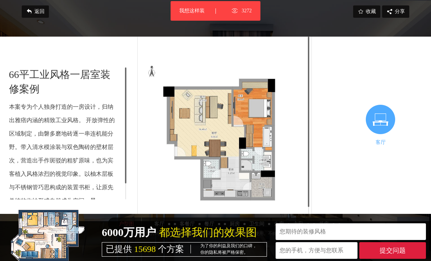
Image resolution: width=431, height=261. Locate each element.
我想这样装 (192, 10)
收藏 (366, 11)
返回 (35, 11)
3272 (247, 10)
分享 (395, 11)
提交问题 (393, 250)
